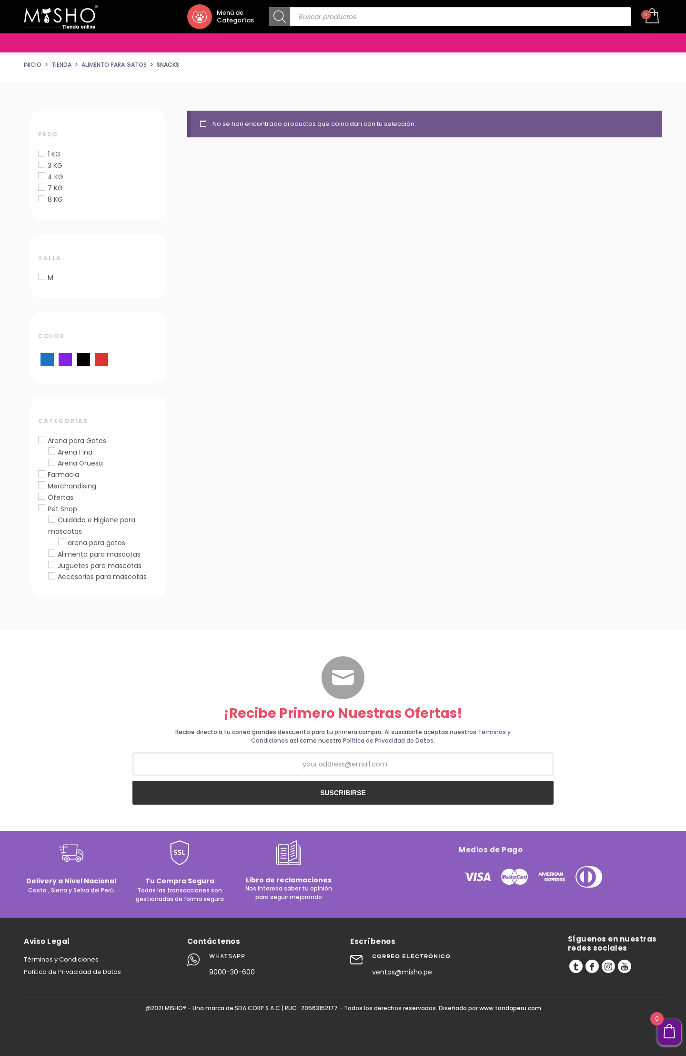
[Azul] (47, 359)
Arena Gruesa (80, 463)
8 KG (55, 199)
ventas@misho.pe (402, 972)
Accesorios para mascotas (102, 576)
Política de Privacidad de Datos (388, 740)
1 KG (54, 154)
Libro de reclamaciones (289, 880)
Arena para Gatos (77, 440)
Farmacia (63, 474)
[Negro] (83, 359)
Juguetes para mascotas (99, 565)
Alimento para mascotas (99, 554)
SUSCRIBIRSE (343, 793)
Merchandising (72, 486)
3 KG (55, 165)
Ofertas (60, 497)
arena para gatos (96, 543)
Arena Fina (75, 452)
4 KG (55, 177)
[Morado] (65, 359)
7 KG (55, 188)
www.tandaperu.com (510, 1008)
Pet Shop (62, 509)
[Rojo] (101, 359)
